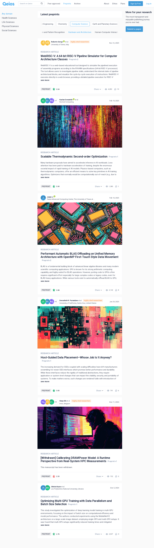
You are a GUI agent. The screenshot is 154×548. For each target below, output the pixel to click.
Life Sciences (8, 22)
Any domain (7, 14)
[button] (97, 89)
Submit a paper (134, 29)
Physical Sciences (10, 26)
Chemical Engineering (44, 24)
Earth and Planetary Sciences (105, 24)
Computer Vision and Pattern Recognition (47, 32)
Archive (77, 4)
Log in (148, 4)
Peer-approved (54, 4)
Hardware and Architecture (79, 32)
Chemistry (62, 24)
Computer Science (80, 24)
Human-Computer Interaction (107, 32)
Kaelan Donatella (65, 100)
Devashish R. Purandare (68, 300)
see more (45, 80)
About (106, 4)
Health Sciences (9, 18)
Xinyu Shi (62, 401)
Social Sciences (9, 30)
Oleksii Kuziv (56, 487)
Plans (123, 4)
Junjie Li (50, 197)
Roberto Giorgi (57, 42)
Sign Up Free (135, 4)
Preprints (67, 4)
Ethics (114, 4)
